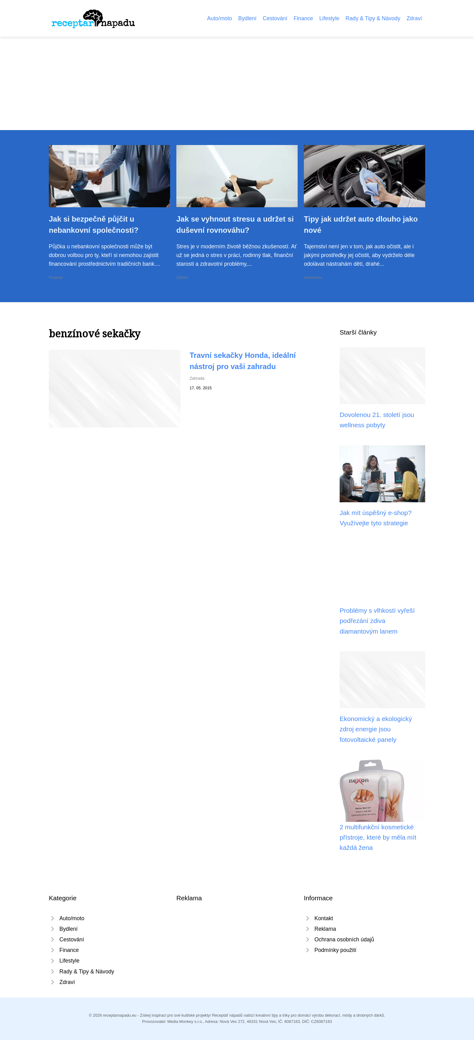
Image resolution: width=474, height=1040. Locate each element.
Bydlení (247, 18)
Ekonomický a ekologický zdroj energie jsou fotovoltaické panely (376, 729)
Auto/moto (219, 18)
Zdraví (414, 18)
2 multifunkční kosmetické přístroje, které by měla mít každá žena (378, 837)
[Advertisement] (237, 83)
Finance (303, 18)
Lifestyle (329, 18)
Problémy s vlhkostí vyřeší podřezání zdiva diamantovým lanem (377, 621)
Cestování (275, 18)
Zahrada (197, 378)
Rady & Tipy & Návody (373, 18)
